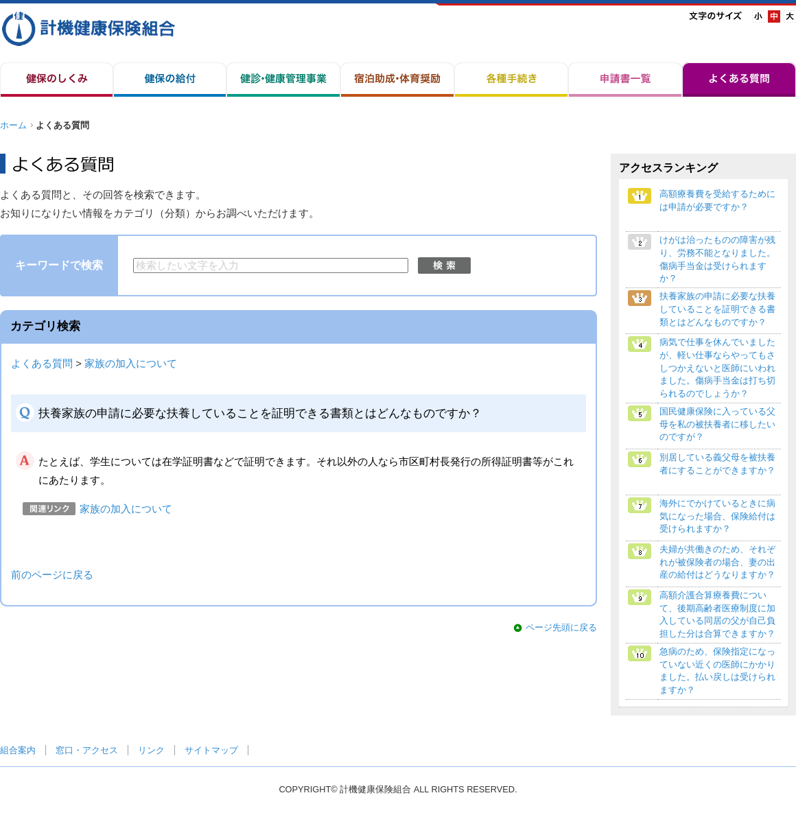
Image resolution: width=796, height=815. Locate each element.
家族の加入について (130, 363)
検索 (444, 265)
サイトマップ (211, 750)
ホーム (13, 125)
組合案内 (18, 750)
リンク (151, 750)
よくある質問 (42, 363)
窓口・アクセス (87, 750)
